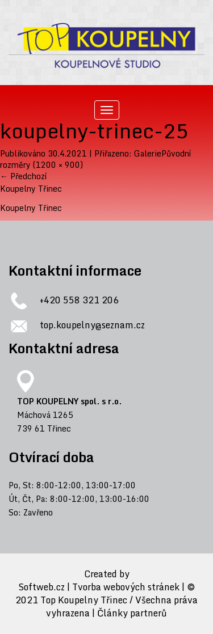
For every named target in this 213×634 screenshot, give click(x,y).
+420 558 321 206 (79, 300)
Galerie (147, 153)
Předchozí (23, 176)
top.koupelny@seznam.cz (92, 325)
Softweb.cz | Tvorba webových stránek (98, 587)
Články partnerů (132, 613)
